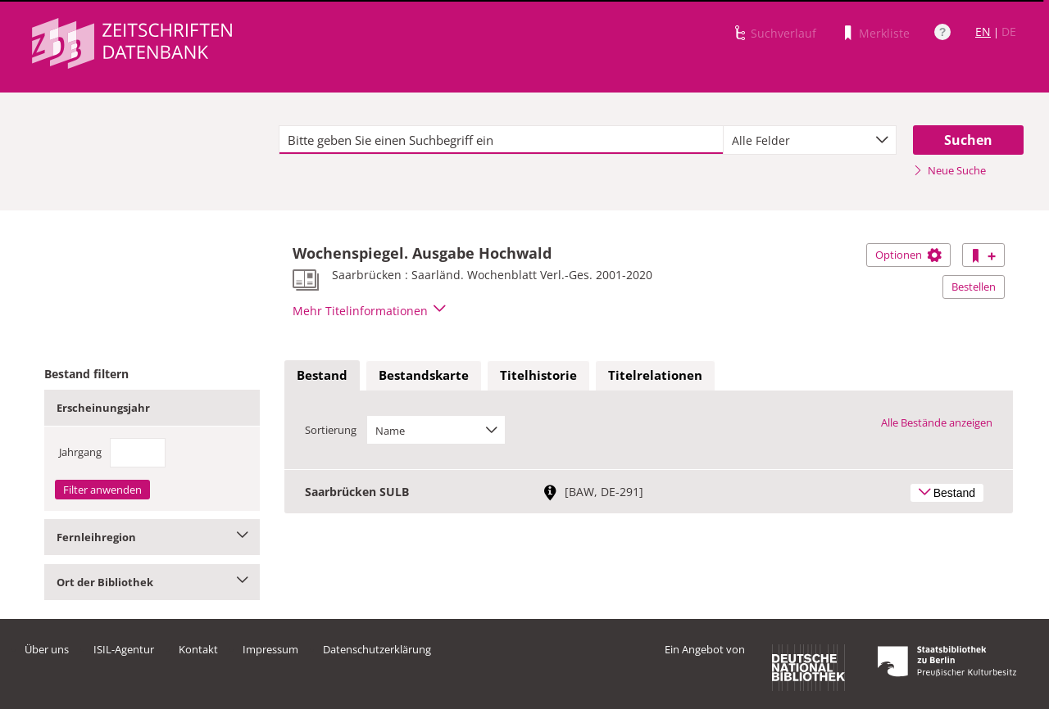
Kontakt (198, 649)
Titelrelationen (655, 375)
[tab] (322, 375)
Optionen (908, 254)
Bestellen (973, 286)
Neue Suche (949, 170)
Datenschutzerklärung (377, 649)
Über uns (47, 649)
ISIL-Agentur (123, 649)
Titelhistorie (538, 375)
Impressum (270, 649)
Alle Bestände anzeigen (936, 422)
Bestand (322, 375)
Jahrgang (80, 452)
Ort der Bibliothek (152, 582)
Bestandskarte (424, 375)
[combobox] (810, 140)
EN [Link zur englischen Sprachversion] (983, 31)
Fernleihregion (152, 537)
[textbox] (501, 140)
